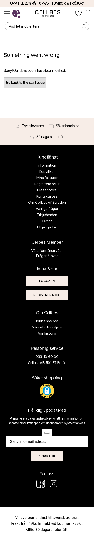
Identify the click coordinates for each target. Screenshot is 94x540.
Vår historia (47, 333)
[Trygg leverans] (29, 126)
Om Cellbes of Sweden (47, 202)
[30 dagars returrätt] (47, 136)
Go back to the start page (25, 82)
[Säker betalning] (64, 126)
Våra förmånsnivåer (47, 250)
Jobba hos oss (47, 321)
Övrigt (47, 221)
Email (47, 433)
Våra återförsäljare (47, 327)
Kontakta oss (47, 196)
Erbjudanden (47, 215)
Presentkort (47, 190)
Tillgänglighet (47, 227)
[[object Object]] (47, 281)
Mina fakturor (47, 177)
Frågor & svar (47, 255)
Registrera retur (47, 184)
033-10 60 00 (47, 356)
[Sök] (47, 26)
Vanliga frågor (47, 208)
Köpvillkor (47, 171)
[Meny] (7, 13)
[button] (47, 391)
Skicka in (47, 456)
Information (47, 165)
